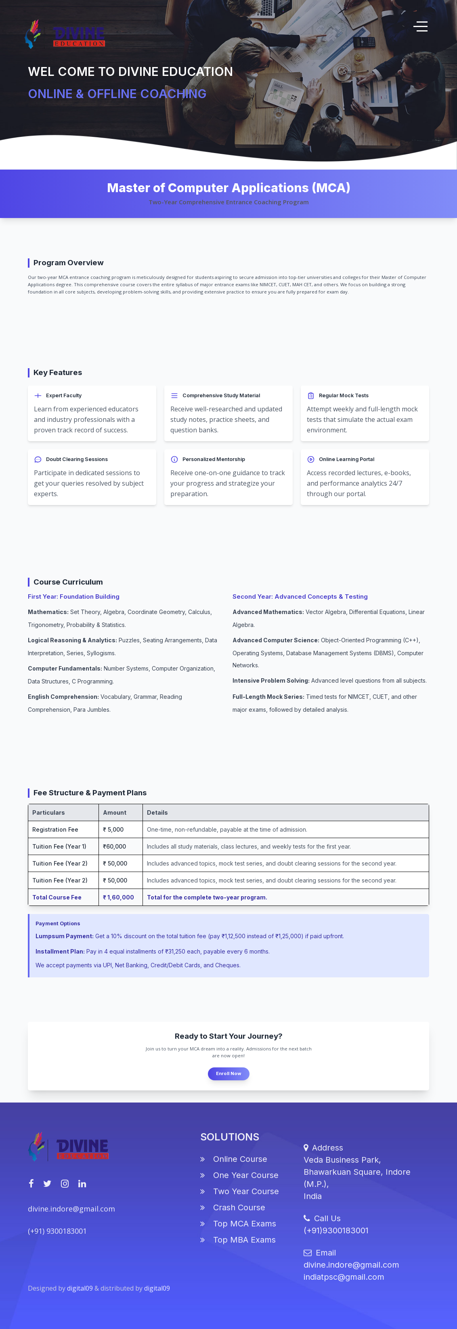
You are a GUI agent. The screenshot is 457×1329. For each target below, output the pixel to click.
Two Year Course (239, 1197)
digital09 (80, 1294)
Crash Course (232, 1213)
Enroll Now (228, 1073)
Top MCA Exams (238, 1229)
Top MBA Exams (238, 1245)
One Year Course (239, 1181)
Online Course (233, 1165)
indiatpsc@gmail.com (344, 1283)
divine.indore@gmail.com (71, 1215)
